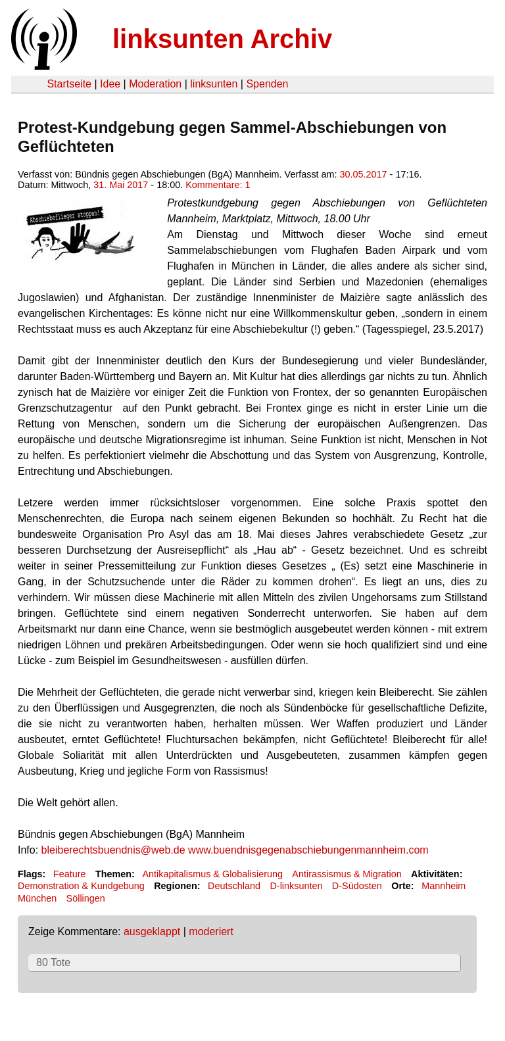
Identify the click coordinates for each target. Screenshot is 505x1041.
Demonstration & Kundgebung (81, 886)
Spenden (267, 83)
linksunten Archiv (222, 38)
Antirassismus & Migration (346, 874)
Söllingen (85, 898)
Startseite (69, 83)
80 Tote (53, 962)
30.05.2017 (363, 174)
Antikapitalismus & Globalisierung (212, 874)
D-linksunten (296, 886)
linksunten (213, 83)
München (37, 898)
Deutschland (234, 886)
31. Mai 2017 (120, 185)
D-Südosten (357, 886)
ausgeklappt (152, 931)
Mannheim (443, 886)
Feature (69, 874)
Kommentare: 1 (217, 185)
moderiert (211, 931)
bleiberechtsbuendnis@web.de (113, 850)
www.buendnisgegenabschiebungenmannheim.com (308, 850)
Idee (110, 83)
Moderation (155, 83)
